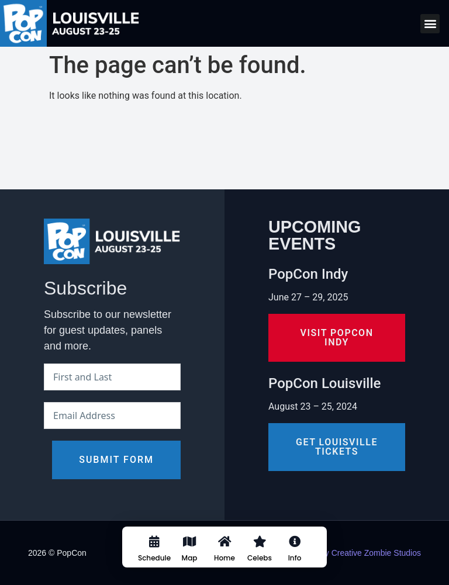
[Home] (224, 551)
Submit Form (116, 459)
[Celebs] (259, 551)
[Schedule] (154, 551)
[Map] (189, 551)
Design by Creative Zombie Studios (357, 553)
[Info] (294, 551)
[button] (430, 23)
